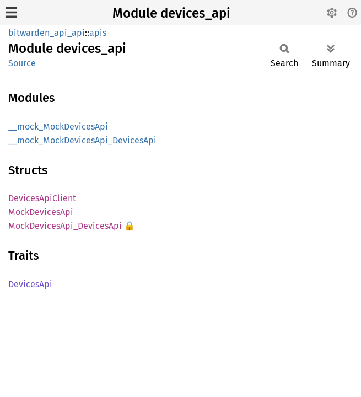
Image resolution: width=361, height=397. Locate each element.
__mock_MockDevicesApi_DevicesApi (82, 140)
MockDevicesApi (40, 212)
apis (97, 33)
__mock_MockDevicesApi (58, 126)
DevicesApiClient (42, 198)
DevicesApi (30, 284)
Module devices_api (171, 13)
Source (22, 63)
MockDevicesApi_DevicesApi (65, 226)
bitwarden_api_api (46, 33)
